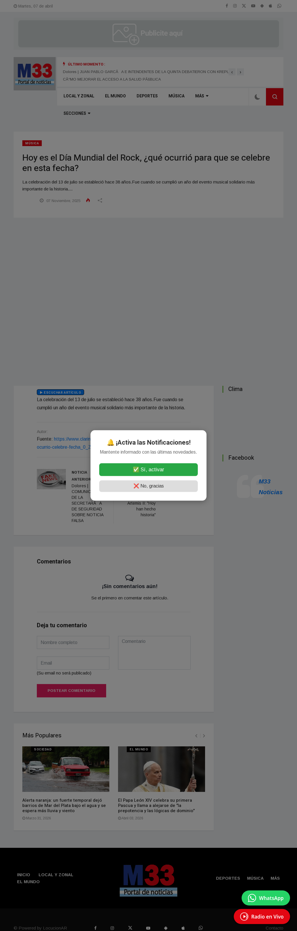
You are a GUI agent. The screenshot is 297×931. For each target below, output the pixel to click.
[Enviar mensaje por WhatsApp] (266, 897)
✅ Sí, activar (148, 470)
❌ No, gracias (148, 486)
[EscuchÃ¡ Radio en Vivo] (262, 916)
